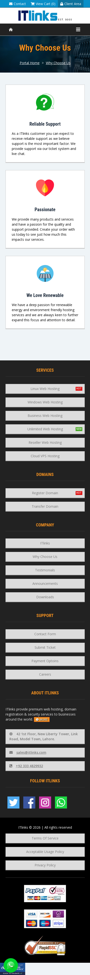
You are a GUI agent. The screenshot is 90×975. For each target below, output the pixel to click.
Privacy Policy (45, 865)
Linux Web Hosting (45, 388)
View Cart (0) (43, 3)
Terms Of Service (45, 838)
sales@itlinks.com (27, 752)
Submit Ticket (45, 647)
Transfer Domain (45, 506)
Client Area (70, 3)
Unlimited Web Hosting (45, 429)
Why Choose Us (58, 63)
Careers (45, 674)
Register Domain (45, 493)
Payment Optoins (45, 661)
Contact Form (45, 634)
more (42, 719)
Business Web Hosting (45, 415)
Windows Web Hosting (45, 402)
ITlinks (45, 543)
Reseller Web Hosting (45, 442)
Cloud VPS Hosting (45, 456)
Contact (17, 3)
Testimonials (45, 570)
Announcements (45, 583)
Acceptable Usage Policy (45, 851)
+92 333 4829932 (26, 766)
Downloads (45, 597)
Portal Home (30, 63)
